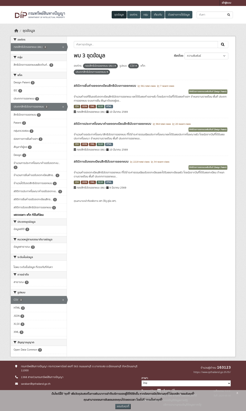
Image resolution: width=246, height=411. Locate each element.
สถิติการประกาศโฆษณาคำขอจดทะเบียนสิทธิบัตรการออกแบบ (113, 123)
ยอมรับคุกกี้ (123, 406)
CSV (77, 106)
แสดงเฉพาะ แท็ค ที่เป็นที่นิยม (29, 215)
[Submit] (229, 15)
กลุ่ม (145, 15)
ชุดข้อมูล (119, 15)
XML (92, 106)
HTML (109, 106)
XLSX (100, 106)
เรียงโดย (178, 56)
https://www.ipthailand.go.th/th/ (212, 372)
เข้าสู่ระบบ (226, 3)
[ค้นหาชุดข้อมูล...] (215, 15)
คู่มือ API (111, 201)
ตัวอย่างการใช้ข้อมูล (179, 15)
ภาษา (144, 378)
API (100, 201)
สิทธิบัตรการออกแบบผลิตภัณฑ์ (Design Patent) (208, 91)
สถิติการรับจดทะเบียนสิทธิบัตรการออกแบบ (101, 161)
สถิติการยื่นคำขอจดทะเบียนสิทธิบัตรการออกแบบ (105, 85)
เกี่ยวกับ (158, 15)
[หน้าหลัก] (16, 30)
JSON (84, 106)
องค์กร (133, 15)
